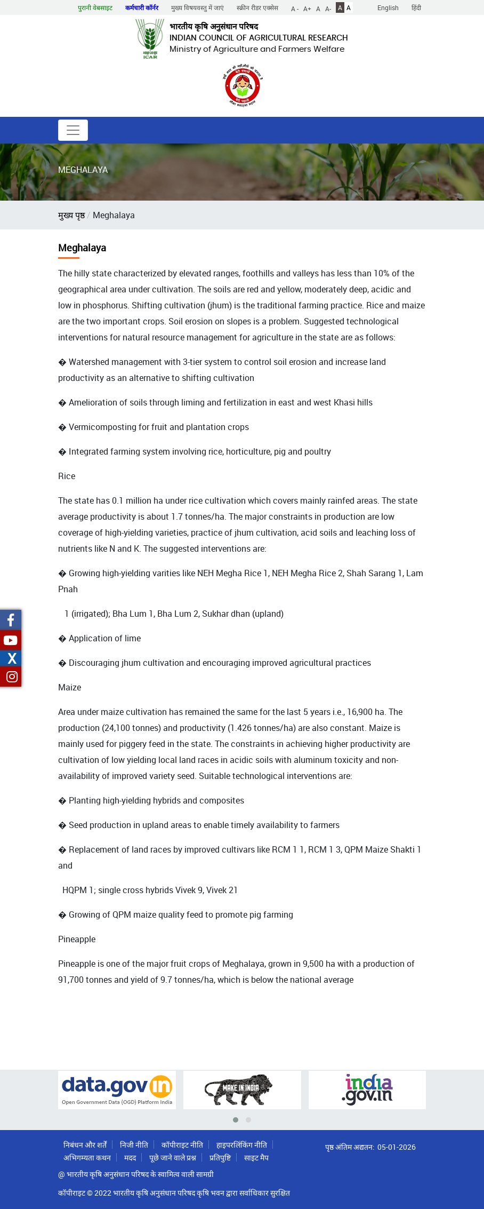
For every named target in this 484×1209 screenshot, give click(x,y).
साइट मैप (256, 1157)
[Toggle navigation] (73, 130)
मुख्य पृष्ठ (71, 215)
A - (295, 8)
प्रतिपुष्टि (220, 1157)
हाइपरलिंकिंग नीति (241, 1145)
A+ (307, 8)
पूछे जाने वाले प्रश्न (172, 1157)
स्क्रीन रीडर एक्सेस (257, 7)
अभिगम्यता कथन (87, 1157)
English (388, 7)
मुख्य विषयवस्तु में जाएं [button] (197, 7)
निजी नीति (134, 1145)
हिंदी (416, 7)
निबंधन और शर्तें (85, 1145)
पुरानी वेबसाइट (95, 7)
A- (328, 8)
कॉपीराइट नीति (182, 1145)
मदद (130, 1157)
